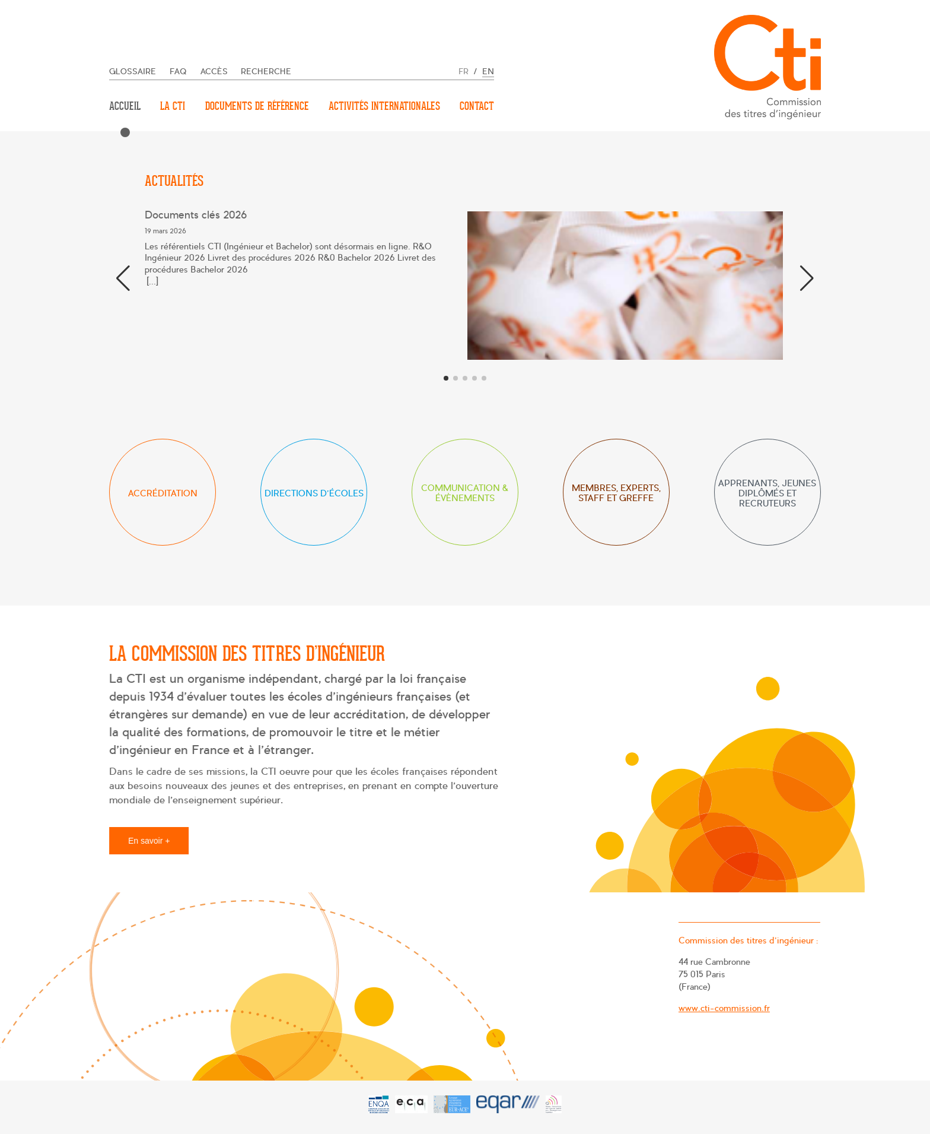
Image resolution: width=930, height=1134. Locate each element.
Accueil (125, 106)
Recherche (266, 71)
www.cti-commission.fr (722, 1007)
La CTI (172, 106)
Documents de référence (257, 106)
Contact (477, 106)
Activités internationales (384, 106)
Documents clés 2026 (196, 215)
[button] (807, 278)
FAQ (178, 71)
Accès (214, 71)
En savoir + (152, 839)
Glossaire (132, 71)
